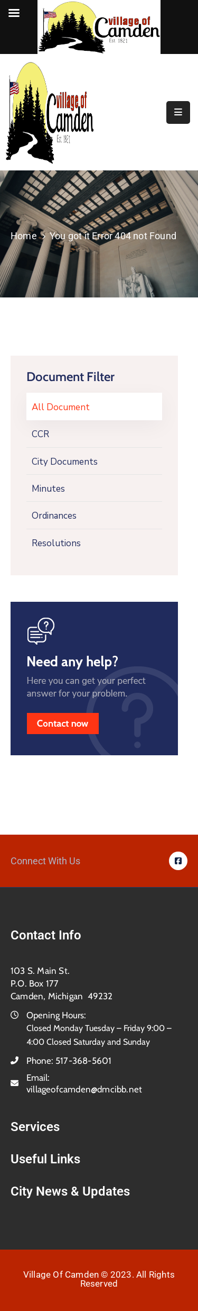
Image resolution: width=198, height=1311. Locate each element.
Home (24, 235)
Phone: (68, 1060)
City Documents (65, 462)
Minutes (48, 489)
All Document (61, 407)
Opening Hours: (56, 1015)
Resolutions (56, 543)
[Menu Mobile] (178, 112)
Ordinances (54, 516)
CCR (40, 434)
